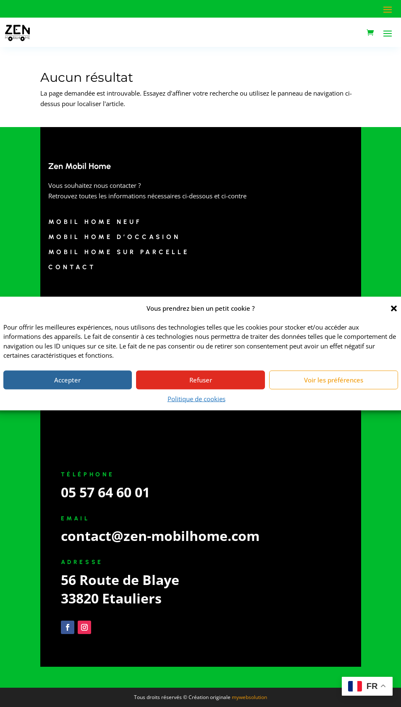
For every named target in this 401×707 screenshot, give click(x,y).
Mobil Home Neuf (95, 222)
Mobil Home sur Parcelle (118, 252)
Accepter (67, 380)
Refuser (200, 380)
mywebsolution (249, 697)
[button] (394, 308)
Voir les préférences (333, 380)
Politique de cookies (196, 398)
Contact (72, 267)
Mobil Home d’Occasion (114, 237)
